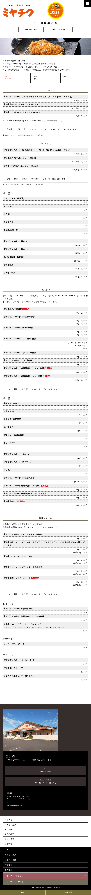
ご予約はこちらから (58, 29)
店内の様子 (9, 834)
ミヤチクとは (10, 859)
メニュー (8, 829)
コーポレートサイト (15, 881)
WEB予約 (68, 892)
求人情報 (8, 869)
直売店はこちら (31, 29)
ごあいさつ (9, 838)
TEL (22, 892)
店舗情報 (8, 843)
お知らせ (8, 820)
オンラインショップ (15, 875)
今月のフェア (10, 824)
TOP (6, 849)
